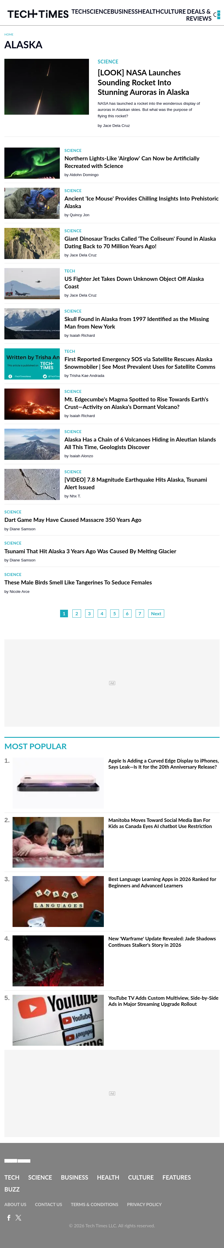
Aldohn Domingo (84, 175)
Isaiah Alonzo (81, 456)
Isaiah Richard (82, 335)
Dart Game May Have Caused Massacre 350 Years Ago (72, 519)
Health (149, 11)
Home (8, 34)
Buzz (12, 1189)
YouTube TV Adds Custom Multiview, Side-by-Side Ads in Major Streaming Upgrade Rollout (163, 1001)
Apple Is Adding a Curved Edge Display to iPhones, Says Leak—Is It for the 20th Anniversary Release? (163, 764)
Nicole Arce (19, 591)
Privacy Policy (144, 1204)
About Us (15, 1204)
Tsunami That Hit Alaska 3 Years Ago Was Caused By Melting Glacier (90, 551)
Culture (173, 11)
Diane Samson (23, 529)
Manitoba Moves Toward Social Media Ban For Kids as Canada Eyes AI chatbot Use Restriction (160, 823)
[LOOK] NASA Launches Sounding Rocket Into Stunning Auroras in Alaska (143, 82)
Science (99, 11)
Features (176, 1177)
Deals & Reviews (199, 15)
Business (124, 11)
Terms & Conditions (94, 1204)
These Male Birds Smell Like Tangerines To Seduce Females (78, 582)
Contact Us (48, 1204)
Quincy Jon (80, 215)
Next (156, 613)
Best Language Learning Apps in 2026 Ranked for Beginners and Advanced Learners (162, 882)
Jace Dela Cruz (116, 125)
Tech (79, 11)
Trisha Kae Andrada (87, 375)
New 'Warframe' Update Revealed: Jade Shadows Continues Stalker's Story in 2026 (162, 941)
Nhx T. (75, 496)
